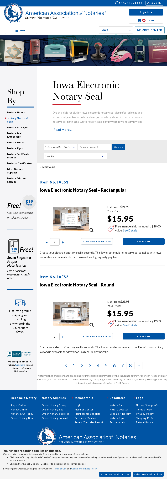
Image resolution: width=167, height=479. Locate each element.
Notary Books (15, 142)
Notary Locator (119, 409)
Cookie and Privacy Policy (84, 468)
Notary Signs (15, 148)
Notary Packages (17, 127)
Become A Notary (120, 413)
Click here (20, 364)
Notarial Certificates (19, 163)
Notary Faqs (117, 405)
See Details (130, 230)
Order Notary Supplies (55, 413)
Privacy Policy (145, 413)
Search (118, 147)
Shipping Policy (145, 418)
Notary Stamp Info (147, 405)
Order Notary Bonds (23, 418)
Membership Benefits (87, 413)
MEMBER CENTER (149, 30)
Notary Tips (117, 418)
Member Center (83, 409)
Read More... (62, 129)
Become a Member (85, 418)
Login (77, 405)
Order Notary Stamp (54, 405)
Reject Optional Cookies (148, 474)
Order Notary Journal (55, 418)
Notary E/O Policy (22, 413)
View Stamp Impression (97, 241)
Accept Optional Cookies (115, 474)
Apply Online (18, 405)
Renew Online (19, 409)
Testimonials (117, 422)
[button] (146, 12)
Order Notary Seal (53, 409)
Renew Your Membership (89, 422)
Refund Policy (144, 422)
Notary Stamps (16, 112)
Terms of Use (60, 468)
